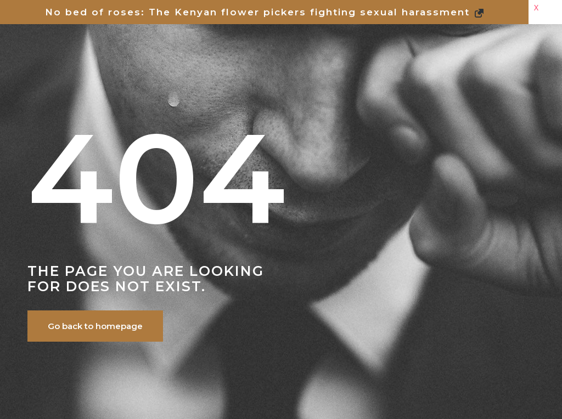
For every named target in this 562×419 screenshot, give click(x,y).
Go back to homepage (95, 326)
